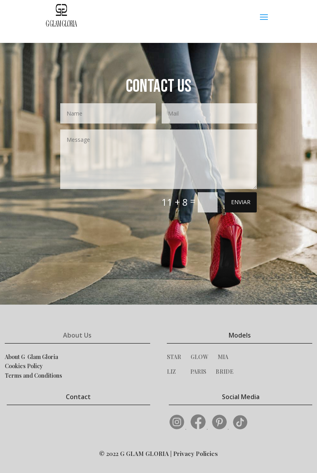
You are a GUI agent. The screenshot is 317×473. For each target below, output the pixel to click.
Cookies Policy (24, 366)
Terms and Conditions (33, 375)
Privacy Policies (195, 454)
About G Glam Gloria (31, 357)
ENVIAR (240, 202)
